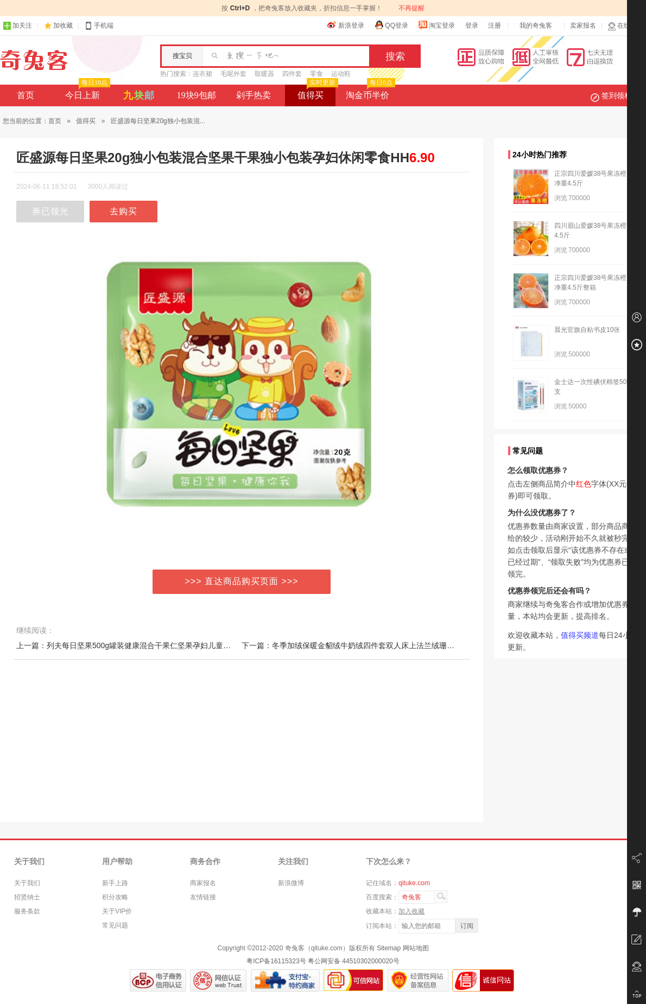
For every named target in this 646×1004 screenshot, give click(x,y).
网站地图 (416, 948)
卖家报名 (583, 25)
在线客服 (625, 25)
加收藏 (63, 25)
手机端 (98, 25)
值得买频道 (580, 635)
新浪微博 (291, 883)
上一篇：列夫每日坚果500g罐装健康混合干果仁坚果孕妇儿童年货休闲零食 (142, 645)
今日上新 (86, 92)
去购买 (123, 211)
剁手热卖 (253, 95)
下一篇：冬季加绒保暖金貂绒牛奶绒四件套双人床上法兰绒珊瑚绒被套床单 (367, 645)
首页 (25, 95)
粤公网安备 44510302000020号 (354, 961)
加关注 (17, 25)
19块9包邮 (196, 95)
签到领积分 (617, 95)
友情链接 (203, 897)
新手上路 (115, 883)
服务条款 (27, 911)
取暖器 (264, 74)
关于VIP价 (117, 911)
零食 (316, 74)
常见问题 (115, 925)
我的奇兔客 (536, 25)
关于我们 (27, 883)
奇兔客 (34, 60)
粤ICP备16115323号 (276, 961)
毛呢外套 (233, 74)
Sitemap (389, 948)
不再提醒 (411, 8)
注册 (494, 25)
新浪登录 (345, 25)
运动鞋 (341, 74)
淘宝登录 (436, 25)
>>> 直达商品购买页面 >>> (242, 581)
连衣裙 (202, 74)
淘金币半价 (369, 92)
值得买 (316, 92)
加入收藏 (411, 911)
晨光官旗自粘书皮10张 (587, 330)
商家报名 (203, 883)
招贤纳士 (27, 897)
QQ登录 (391, 25)
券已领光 (50, 211)
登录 (471, 25)
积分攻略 (115, 897)
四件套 (292, 74)
